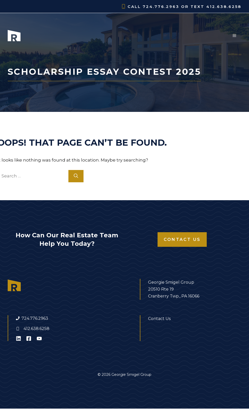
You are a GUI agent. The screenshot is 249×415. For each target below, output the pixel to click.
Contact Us (182, 239)
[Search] (76, 176)
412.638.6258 (36, 328)
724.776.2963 (35, 318)
